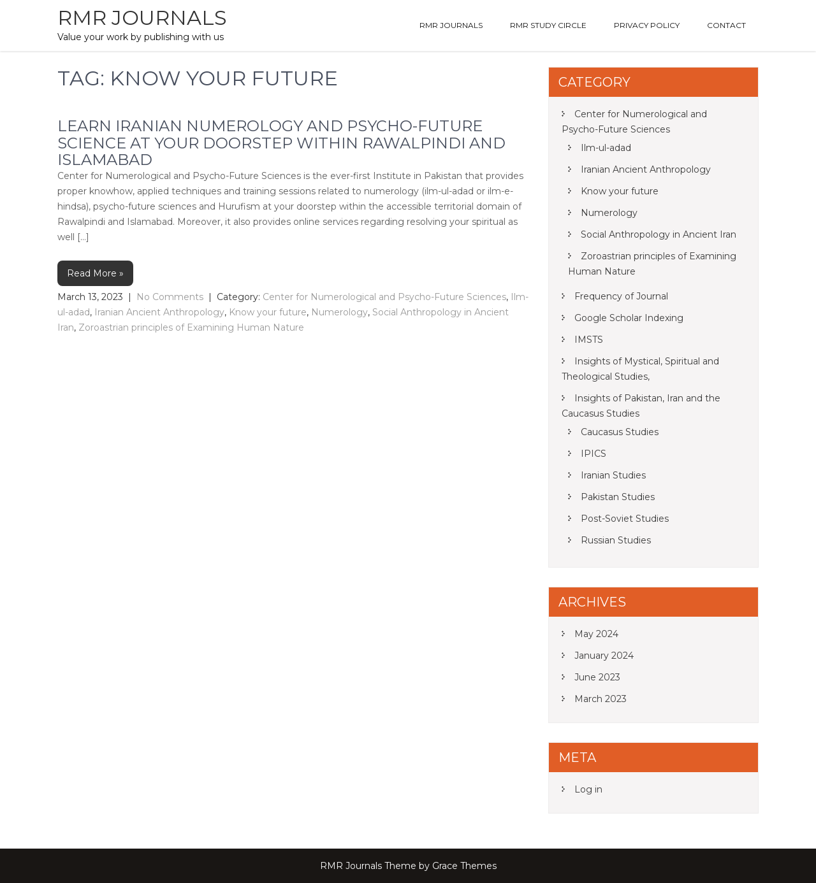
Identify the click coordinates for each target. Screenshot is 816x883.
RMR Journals (142, 17)
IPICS (593, 453)
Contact (726, 25)
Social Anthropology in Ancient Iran (658, 234)
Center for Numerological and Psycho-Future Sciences (384, 297)
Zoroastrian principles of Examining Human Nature (191, 327)
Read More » (95, 273)
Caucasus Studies (620, 432)
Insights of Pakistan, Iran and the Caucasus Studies (641, 405)
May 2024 (596, 634)
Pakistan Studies (618, 497)
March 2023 (600, 699)
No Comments (169, 297)
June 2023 (597, 677)
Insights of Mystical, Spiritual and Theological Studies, (640, 368)
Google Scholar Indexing (628, 318)
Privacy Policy (647, 25)
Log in (588, 789)
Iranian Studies (613, 475)
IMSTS (588, 339)
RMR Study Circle (548, 25)
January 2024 (604, 655)
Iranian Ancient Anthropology (159, 312)
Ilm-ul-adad (606, 148)
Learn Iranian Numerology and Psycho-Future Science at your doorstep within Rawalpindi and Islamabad (281, 143)
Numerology (339, 312)
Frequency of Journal (621, 296)
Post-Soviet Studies (625, 518)
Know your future (268, 312)
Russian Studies (616, 540)
